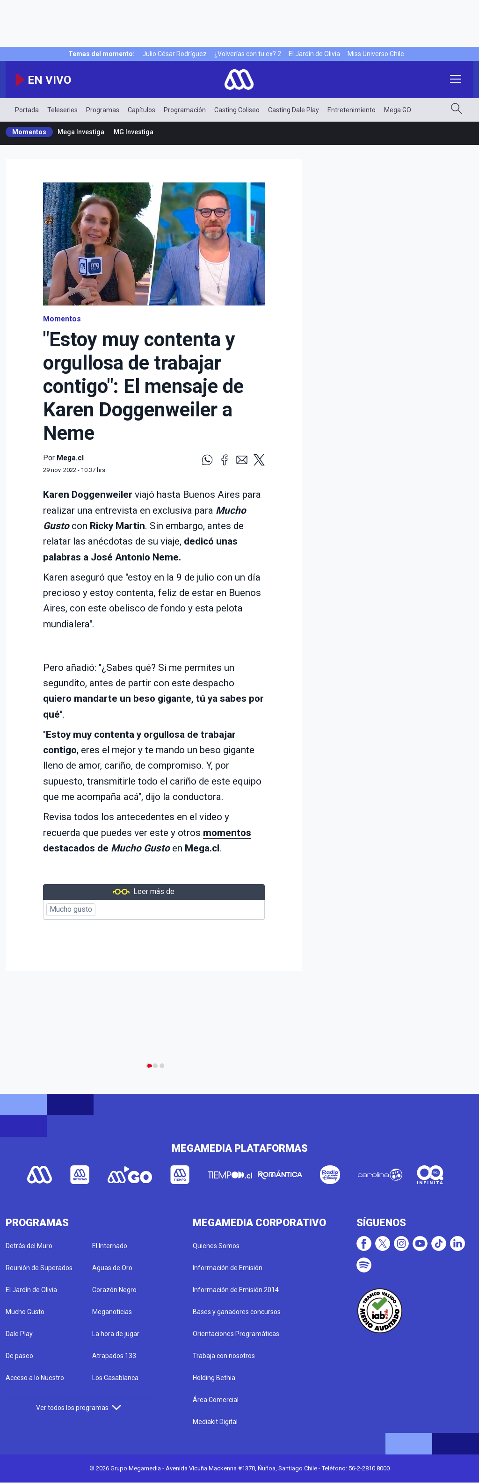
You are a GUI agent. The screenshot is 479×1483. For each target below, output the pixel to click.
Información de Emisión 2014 (236, 1290)
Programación (185, 110)
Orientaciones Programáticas (236, 1334)
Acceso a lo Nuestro (35, 1377)
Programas (102, 110)
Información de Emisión (227, 1268)
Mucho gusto (71, 909)
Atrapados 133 (114, 1355)
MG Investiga (133, 132)
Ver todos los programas (78, 1407)
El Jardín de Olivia (314, 54)
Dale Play (19, 1334)
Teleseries (62, 110)
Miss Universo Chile (376, 54)
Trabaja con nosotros (224, 1355)
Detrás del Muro (29, 1246)
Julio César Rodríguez (174, 54)
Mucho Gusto (25, 1312)
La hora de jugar (115, 1334)
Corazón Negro (114, 1290)
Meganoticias (112, 1312)
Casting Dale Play (293, 110)
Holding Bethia (214, 1377)
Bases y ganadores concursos (237, 1312)
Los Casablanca (115, 1377)
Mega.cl (202, 848)
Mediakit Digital (215, 1421)
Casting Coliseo (237, 110)
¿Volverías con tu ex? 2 (247, 54)
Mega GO (397, 110)
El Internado (109, 1246)
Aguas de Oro (112, 1268)
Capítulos (141, 110)
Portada (27, 110)
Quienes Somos (216, 1246)
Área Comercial (216, 1399)
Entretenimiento (351, 110)
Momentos (29, 132)
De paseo (19, 1355)
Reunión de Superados (39, 1268)
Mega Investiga (81, 132)
